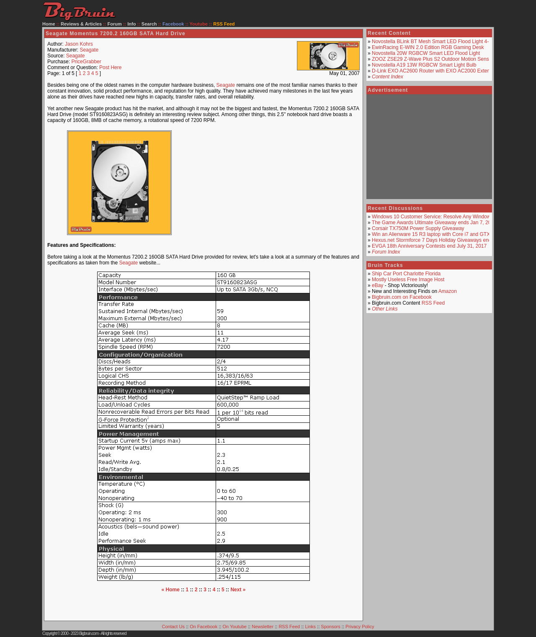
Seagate (89, 50)
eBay (377, 285)
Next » (237, 590)
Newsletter (262, 626)
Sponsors (330, 626)
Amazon (447, 291)
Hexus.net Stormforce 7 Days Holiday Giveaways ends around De (445, 240)
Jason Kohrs (79, 44)
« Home (171, 590)
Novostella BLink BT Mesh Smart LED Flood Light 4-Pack (436, 41)
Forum (115, 23)
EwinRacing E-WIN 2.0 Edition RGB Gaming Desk (428, 47)
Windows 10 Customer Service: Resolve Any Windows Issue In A (444, 217)
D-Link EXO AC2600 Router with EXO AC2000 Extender (434, 71)
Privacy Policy (359, 626)
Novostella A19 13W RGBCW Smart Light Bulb (424, 65)
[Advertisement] (274, 182)
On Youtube (234, 626)
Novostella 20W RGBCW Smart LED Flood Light (426, 53)
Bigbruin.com (88, 633)
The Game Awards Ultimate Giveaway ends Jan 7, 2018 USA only (445, 222)
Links (310, 626)
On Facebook (203, 626)
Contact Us (173, 626)
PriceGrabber (86, 62)
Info (131, 23)
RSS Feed (433, 303)
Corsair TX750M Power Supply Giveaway (418, 228)
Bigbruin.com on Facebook (402, 297)
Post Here (110, 67)
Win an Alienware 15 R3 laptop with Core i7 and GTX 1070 (437, 234)
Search (149, 23)
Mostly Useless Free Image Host (408, 279)
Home (48, 23)
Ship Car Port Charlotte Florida (406, 274)
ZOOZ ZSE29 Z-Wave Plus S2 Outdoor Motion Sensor (432, 59)
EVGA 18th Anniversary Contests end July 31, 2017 (429, 246)
